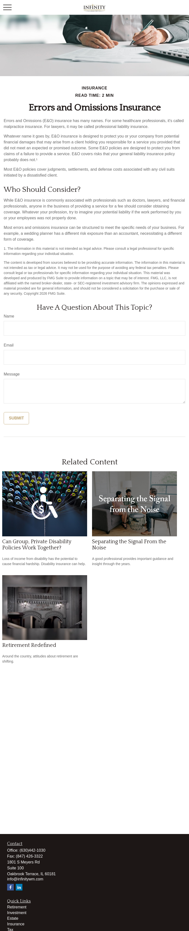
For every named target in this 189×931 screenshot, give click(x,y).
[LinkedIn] (19, 887)
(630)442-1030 (32, 850)
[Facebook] (10, 887)
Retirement (16, 907)
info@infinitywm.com (25, 879)
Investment (16, 913)
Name (9, 316)
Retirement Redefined (29, 645)
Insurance (15, 924)
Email (9, 345)
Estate (12, 918)
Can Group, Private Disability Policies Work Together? (36, 545)
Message (12, 374)
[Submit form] (16, 418)
